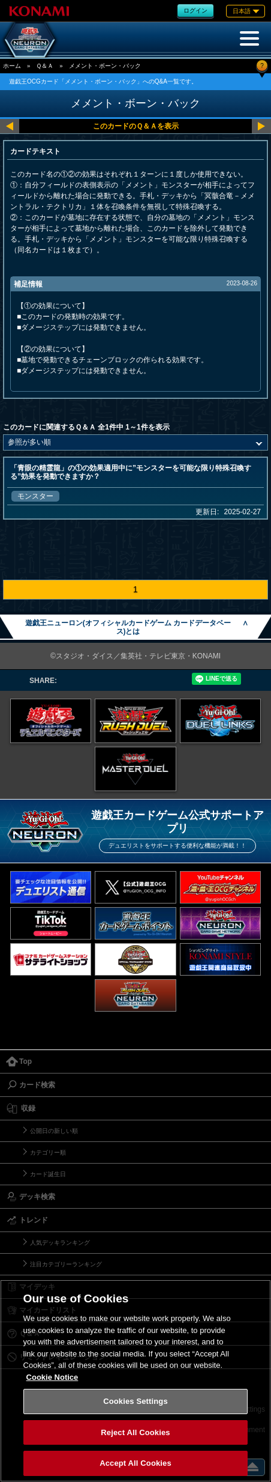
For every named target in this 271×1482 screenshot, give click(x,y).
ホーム (12, 65)
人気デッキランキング (60, 1242)
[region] (135, 1381)
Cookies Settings (135, 1401)
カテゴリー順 (48, 1152)
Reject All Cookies (135, 1432)
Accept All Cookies (135, 1463)
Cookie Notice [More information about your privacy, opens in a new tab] (52, 1377)
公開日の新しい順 (54, 1131)
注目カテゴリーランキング (66, 1264)
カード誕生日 (48, 1174)
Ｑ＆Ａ (44, 65)
